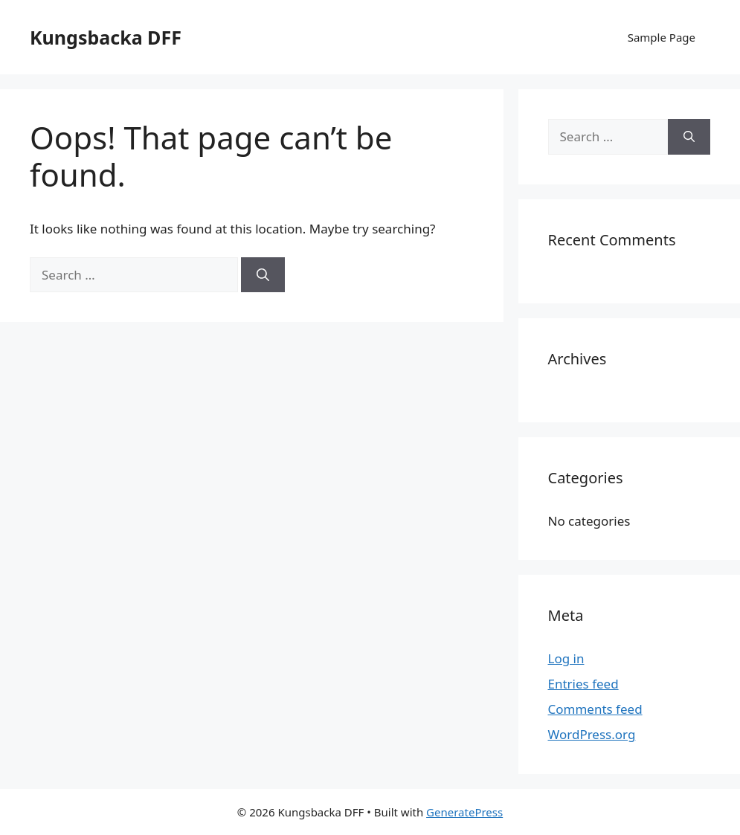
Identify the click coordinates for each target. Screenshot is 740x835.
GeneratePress (464, 812)
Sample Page (661, 37)
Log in (566, 658)
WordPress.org (592, 734)
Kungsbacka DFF (105, 37)
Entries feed (583, 683)
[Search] (263, 275)
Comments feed (595, 709)
